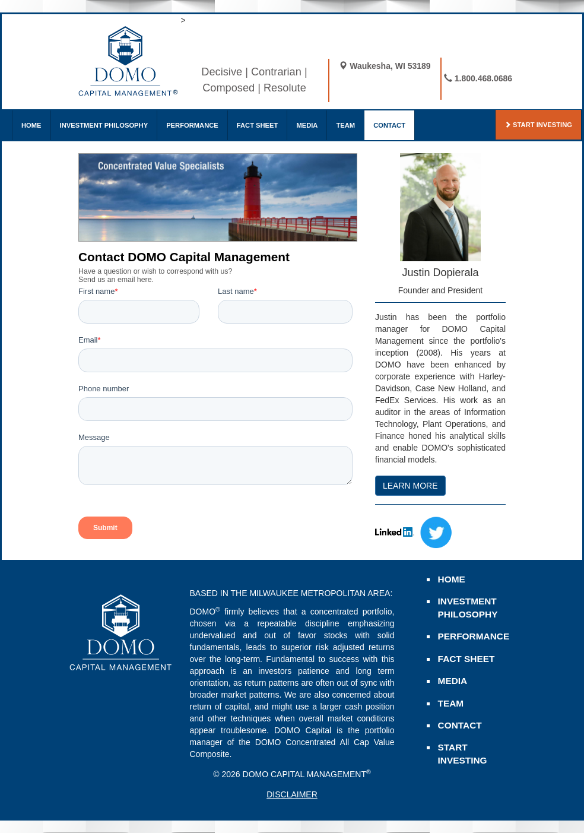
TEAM (345, 125)
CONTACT (389, 125)
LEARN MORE (410, 485)
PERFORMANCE (192, 125)
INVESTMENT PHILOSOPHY (104, 125)
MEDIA (307, 125)
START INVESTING (538, 124)
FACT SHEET (257, 125)
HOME (31, 125)
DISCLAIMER (292, 794)
